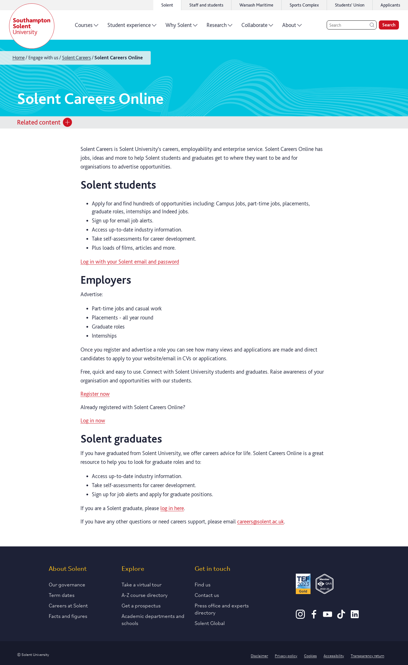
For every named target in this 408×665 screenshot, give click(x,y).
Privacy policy (286, 655)
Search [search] (389, 25)
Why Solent (181, 27)
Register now (95, 393)
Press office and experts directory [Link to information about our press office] (222, 608)
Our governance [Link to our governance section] (67, 584)
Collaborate (257, 27)
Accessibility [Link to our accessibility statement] (334, 655)
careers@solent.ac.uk (260, 521)
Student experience (131, 27)
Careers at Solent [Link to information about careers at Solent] (68, 605)
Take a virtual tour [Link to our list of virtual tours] (142, 584)
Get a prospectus (141, 605)
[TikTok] (341, 616)
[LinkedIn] (354, 616)
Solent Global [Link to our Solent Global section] (210, 622)
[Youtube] (327, 616)
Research (219, 27)
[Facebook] (313, 616)
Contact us (207, 594)
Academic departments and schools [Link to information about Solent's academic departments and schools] (153, 619)
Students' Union (349, 5)
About (292, 27)
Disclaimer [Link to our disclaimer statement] (259, 655)
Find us (203, 584)
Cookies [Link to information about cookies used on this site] (310, 655)
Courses (86, 27)
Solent (167, 5)
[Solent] (31, 26)
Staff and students (206, 5)
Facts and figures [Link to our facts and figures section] (68, 615)
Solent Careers (76, 57)
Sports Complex (304, 5)
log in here (172, 508)
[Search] (352, 25)
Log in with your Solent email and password (129, 261)
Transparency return (367, 655)
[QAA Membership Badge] (324, 585)
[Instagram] (300, 616)
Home (18, 57)
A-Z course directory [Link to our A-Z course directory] (145, 594)
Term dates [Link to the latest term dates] (62, 594)
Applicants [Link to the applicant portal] (390, 5)
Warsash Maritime (256, 5)
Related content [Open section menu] (44, 122)
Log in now (92, 420)
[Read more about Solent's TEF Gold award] (303, 585)
